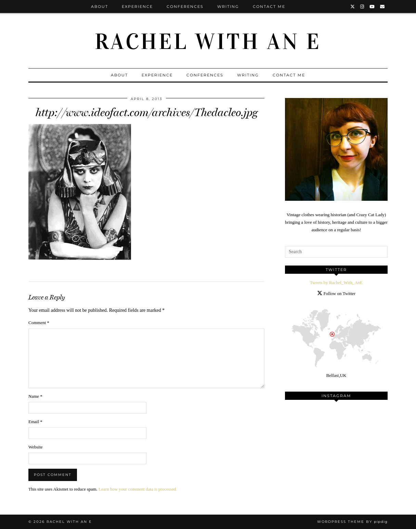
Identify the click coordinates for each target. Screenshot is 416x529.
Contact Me (269, 6)
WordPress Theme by (352, 521)
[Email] (382, 6)
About (99, 6)
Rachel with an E (208, 41)
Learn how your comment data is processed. (138, 489)
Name (35, 396)
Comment (38, 322)
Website (35, 447)
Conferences (185, 6)
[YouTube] (372, 6)
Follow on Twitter (336, 293)
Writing (228, 6)
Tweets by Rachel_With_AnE (336, 282)
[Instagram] (362, 6)
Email (35, 421)
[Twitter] (352, 6)
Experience (137, 6)
